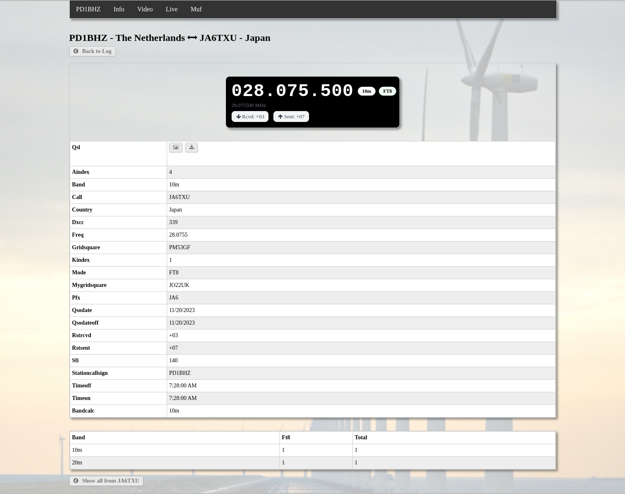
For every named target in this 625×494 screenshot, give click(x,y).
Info (119, 9)
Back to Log (92, 51)
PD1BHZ (88, 9)
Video (145, 9)
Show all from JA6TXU (106, 481)
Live (172, 9)
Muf (196, 9)
